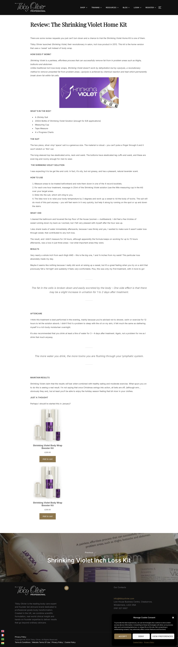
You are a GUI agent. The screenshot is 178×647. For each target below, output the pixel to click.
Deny (141, 636)
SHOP (84, 7)
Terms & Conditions (22, 642)
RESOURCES (112, 7)
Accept (123, 636)
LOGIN (138, 7)
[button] (173, 617)
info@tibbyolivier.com (124, 598)
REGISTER (150, 7)
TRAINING (96, 7)
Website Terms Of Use (41, 642)
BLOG (126, 7)
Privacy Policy (149, 642)
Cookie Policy (138, 642)
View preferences (162, 636)
